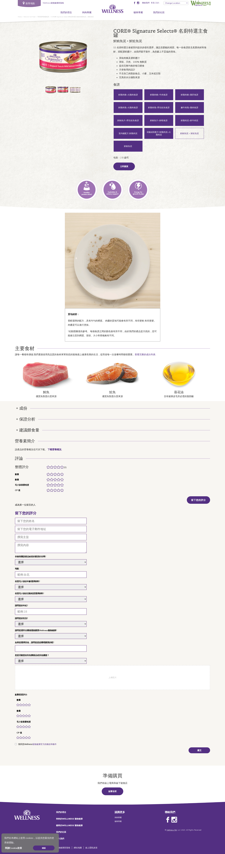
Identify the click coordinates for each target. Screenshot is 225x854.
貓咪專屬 (138, 12)
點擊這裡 (112, 791)
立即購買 (124, 166)
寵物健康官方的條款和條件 (44, 744)
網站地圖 (78, 847)
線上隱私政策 (91, 847)
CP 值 (19, 732)
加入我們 (60, 838)
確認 (44, 848)
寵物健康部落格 (63, 847)
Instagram (174, 820)
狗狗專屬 (86, 12)
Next (89, 56)
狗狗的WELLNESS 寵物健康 (69, 818)
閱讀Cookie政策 (13, 848)
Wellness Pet (172, 830)
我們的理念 (66, 12)
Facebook (168, 820)
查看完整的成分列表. (145, 354)
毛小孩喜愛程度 (24, 721)
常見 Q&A (155, 3)
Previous (36, 56)
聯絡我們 (146, 3)
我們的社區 (159, 12)
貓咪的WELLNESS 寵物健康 (69, 825)
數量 (19, 700)
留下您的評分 (198, 500)
